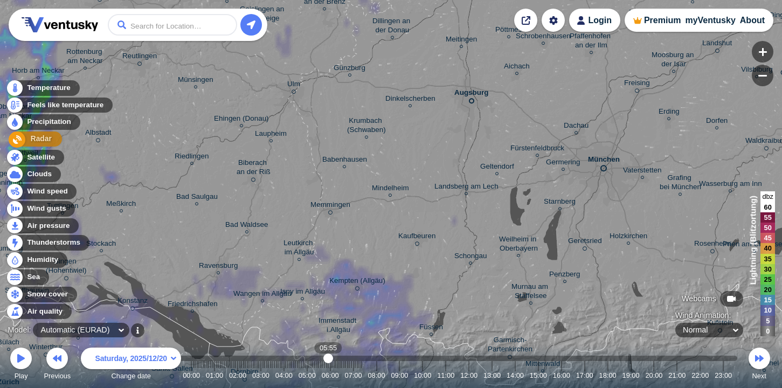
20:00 (653, 375)
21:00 (677, 375)
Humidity (36, 260)
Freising (637, 85)
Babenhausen (344, 161)
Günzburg (349, 69)
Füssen (431, 328)
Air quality (39, 312)
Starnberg (560, 203)
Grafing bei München (680, 184)
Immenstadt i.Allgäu (338, 326)
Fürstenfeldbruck (537, 149)
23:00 (723, 375)
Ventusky (58, 25)
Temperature (43, 88)
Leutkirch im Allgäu (299, 249)
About (752, 20)
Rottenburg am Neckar (85, 57)
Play (21, 365)
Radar (31, 140)
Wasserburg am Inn (730, 185)
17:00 (584, 375)
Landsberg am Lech (466, 187)
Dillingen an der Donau (392, 27)
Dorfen (717, 122)
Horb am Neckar (38, 72)
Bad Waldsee (246, 226)
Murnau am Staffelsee (530, 292)
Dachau (576, 127)
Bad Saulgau (197, 198)
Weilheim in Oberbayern (518, 245)
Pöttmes (508, 31)
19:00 (631, 375)
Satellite (35, 157)
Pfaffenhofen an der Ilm (591, 42)
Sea (27, 277)
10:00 (422, 375)
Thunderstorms (47, 243)
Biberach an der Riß (254, 168)
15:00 (538, 375)
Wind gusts (40, 209)
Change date (131, 365)
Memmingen (330, 206)
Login (600, 20)
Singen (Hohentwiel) (66, 267)
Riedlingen (192, 157)
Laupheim (271, 135)
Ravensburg (218, 267)
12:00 (468, 375)
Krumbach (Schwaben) (366, 126)
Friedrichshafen (193, 305)
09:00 (399, 375)
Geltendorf (497, 168)
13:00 (492, 375)
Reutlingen (139, 58)
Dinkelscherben (410, 100)
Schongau (470, 257)
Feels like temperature (59, 106)
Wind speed (41, 191)
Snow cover (41, 294)
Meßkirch (121, 205)
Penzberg (564, 275)
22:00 (700, 375)
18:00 (608, 375)
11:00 (445, 375)
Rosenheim (712, 245)
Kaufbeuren (416, 238)
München (604, 161)
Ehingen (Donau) (241, 120)
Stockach (101, 245)
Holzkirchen (628, 237)
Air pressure (42, 226)
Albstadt (98, 134)
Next (759, 365)
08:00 (376, 375)
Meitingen (461, 40)
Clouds (33, 174)
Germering (563, 163)
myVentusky (710, 20)
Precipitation (43, 123)
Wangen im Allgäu (262, 295)
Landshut (717, 45)
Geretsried (585, 242)
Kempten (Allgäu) (357, 282)
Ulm (293, 86)
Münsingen (195, 81)
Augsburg (471, 94)
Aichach (517, 67)
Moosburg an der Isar (674, 61)
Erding (669, 113)
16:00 (561, 375)
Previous (57, 365)
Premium (662, 20)
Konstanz (132, 302)
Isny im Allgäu (302, 293)
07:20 (361, 375)
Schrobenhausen (543, 37)
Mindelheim (390, 189)
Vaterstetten (642, 171)
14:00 (515, 375)
